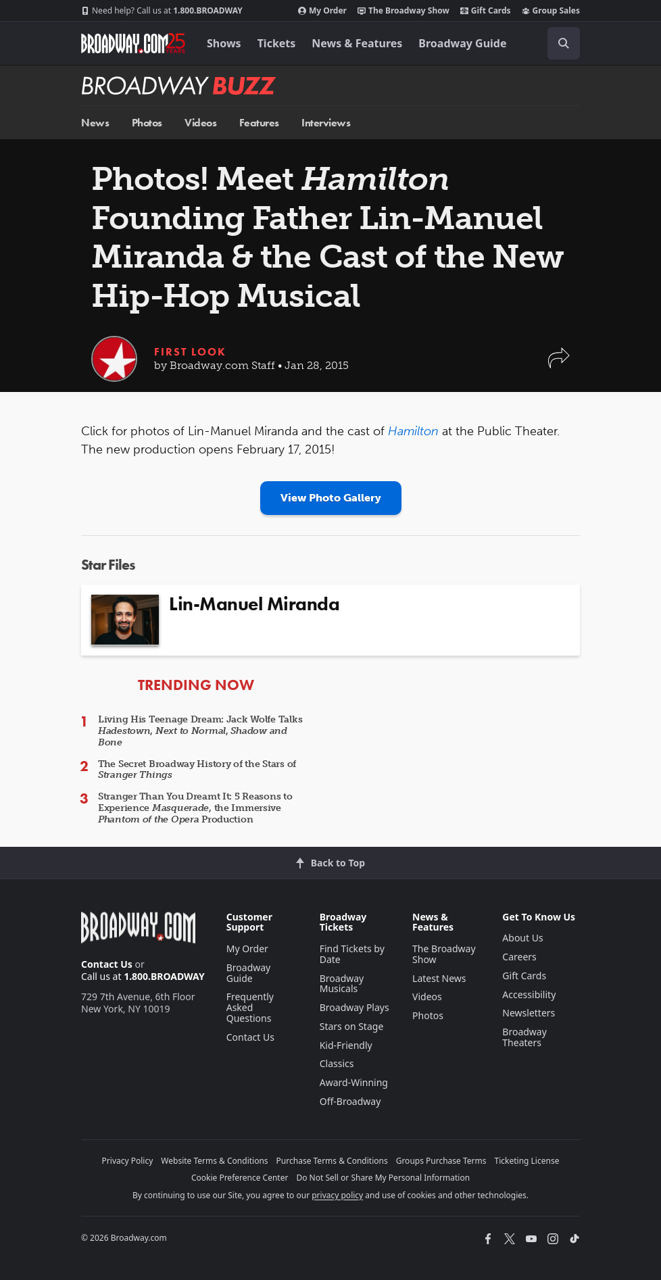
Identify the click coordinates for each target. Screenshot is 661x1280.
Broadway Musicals (342, 983)
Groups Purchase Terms (441, 1160)
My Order (322, 10)
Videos (200, 122)
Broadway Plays (354, 1007)
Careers (519, 956)
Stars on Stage (352, 1026)
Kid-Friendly (346, 1045)
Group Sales (551, 10)
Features (259, 122)
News (95, 122)
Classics (337, 1063)
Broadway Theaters (524, 1037)
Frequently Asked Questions (250, 1007)
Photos (147, 122)
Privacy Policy (127, 1160)
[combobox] (558, 43)
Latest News (439, 978)
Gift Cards (485, 10)
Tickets (277, 43)
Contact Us (106, 964)
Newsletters (528, 1012)
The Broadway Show (403, 10)
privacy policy (337, 1195)
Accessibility (529, 994)
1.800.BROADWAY (162, 10)
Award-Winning (354, 1082)
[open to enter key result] (563, 43)
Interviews (325, 122)
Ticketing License (527, 1160)
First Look (190, 352)
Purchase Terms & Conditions (332, 1160)
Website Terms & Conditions (214, 1160)
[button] (559, 364)
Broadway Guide (462, 43)
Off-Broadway (350, 1101)
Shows (224, 43)
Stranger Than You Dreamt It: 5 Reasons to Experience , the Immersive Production (195, 808)
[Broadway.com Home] (133, 43)
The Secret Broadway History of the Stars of (197, 769)
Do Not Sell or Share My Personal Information (383, 1177)
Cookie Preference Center (240, 1177)
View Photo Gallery (330, 497)
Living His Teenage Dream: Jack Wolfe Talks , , (200, 731)
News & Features (357, 43)
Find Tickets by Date (352, 954)
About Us (522, 937)
